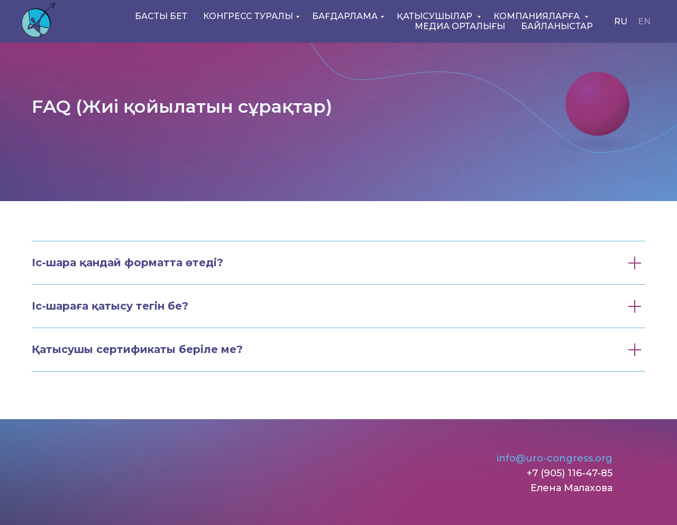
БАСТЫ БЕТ (161, 16)
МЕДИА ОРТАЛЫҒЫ (460, 26)
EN (644, 21)
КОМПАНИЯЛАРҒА (537, 16)
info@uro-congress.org (554, 458)
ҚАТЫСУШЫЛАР (435, 16)
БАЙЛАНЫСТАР (557, 26)
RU (620, 21)
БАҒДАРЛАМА (345, 16)
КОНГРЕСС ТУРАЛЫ (248, 16)
